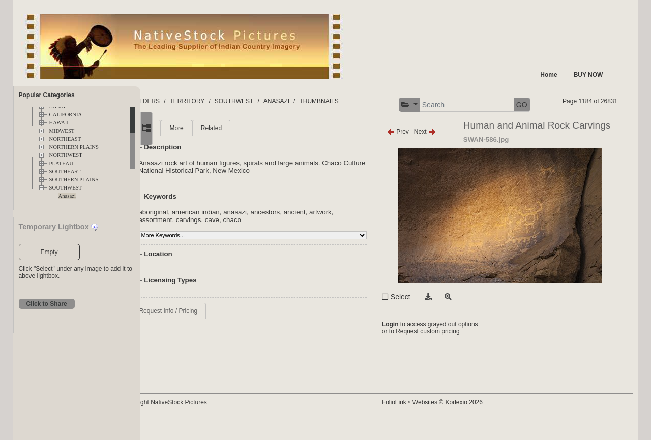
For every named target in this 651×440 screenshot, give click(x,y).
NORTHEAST (65, 139)
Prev (418, 150)
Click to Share (46, 303)
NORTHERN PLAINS (74, 147)
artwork (363, 231)
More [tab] (219, 147)
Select (420, 333)
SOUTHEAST (65, 171)
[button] (494, 105)
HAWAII (59, 122)
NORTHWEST (65, 155)
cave (255, 239)
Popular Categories (47, 95)
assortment (198, 239)
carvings (231, 239)
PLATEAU (61, 163)
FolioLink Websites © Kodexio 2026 (452, 418)
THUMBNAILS (361, 101)
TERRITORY (230, 101)
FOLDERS (188, 101)
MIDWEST (62, 131)
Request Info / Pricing (211, 330)
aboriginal (196, 231)
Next (445, 150)
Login (410, 362)
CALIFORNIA (65, 114)
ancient (337, 231)
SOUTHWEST (65, 188)
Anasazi (67, 196)
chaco (275, 239)
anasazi (277, 231)
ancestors (308, 231)
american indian (238, 231)
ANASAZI (319, 101)
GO (606, 105)
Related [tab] (254, 147)
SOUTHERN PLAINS (74, 179)
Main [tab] (188, 147)
